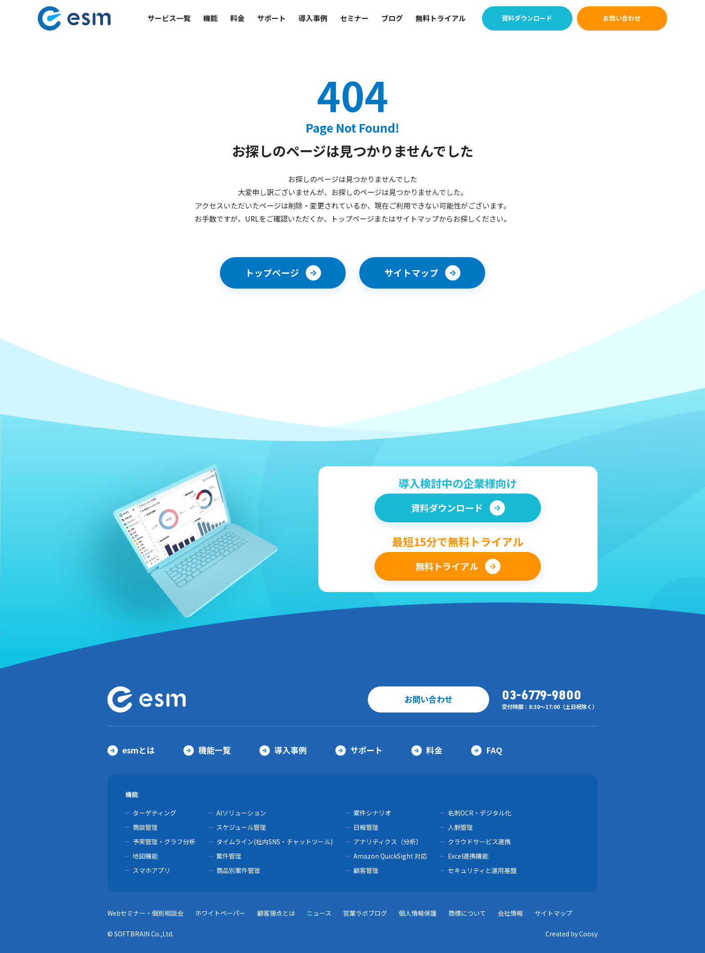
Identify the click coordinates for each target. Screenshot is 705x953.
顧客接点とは (276, 912)
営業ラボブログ (365, 912)
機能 (210, 18)
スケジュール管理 (241, 827)
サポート (271, 18)
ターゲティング (154, 812)
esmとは (131, 750)
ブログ (392, 18)
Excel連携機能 (468, 855)
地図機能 (145, 855)
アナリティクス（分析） (387, 841)
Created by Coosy (571, 933)
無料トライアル (440, 18)
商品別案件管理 (238, 870)
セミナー (354, 18)
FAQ (486, 750)
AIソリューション (241, 812)
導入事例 (313, 18)
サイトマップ (553, 912)
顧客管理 (366, 870)
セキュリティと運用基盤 (482, 870)
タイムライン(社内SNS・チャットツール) (274, 841)
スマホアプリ (151, 870)
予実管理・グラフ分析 (164, 841)
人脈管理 (460, 827)
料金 (237, 18)
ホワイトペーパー (220, 912)
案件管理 (228, 855)
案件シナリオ (372, 812)
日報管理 (366, 827)
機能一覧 (207, 750)
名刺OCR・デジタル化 (479, 812)
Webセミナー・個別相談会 (145, 912)
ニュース (319, 912)
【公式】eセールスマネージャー (80, 18)
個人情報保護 (418, 912)
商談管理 (145, 827)
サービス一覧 (169, 18)
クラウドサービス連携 (479, 841)
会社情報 (510, 912)
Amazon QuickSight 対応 (390, 855)
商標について (467, 912)
